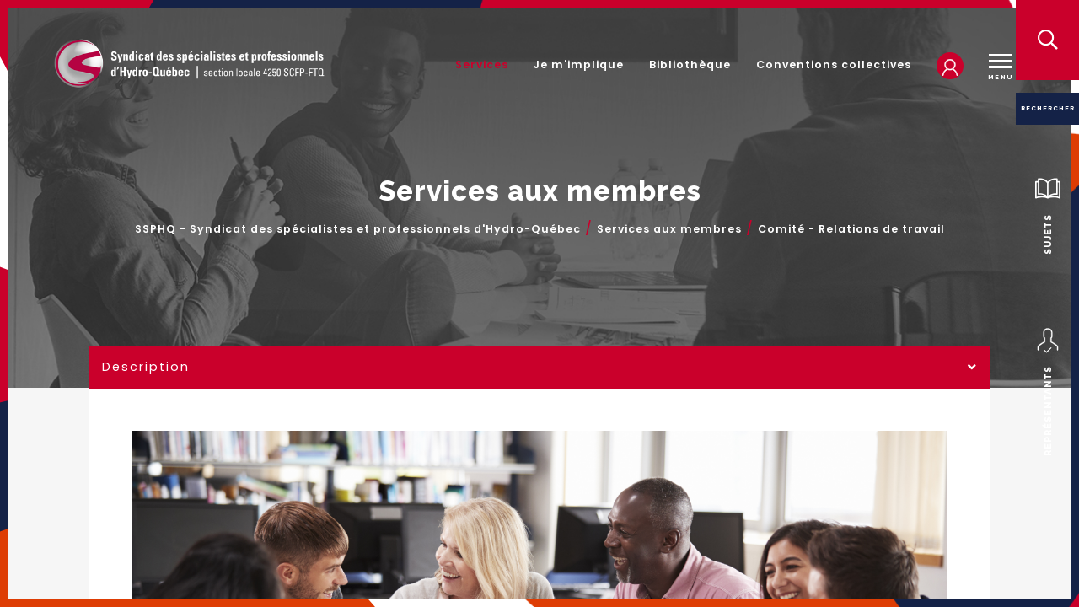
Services (481, 64)
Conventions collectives (833, 64)
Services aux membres (669, 230)
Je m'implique (579, 64)
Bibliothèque (690, 64)
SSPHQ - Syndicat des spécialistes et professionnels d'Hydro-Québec (358, 230)
